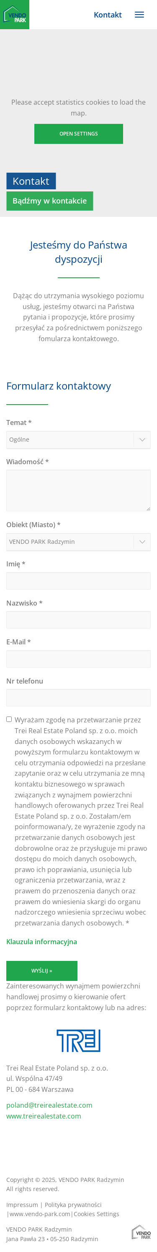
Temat (19, 422)
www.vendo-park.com (40, 1214)
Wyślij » (41, 970)
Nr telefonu (24, 681)
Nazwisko (24, 603)
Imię (16, 563)
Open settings (78, 133)
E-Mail (18, 641)
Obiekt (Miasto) (33, 524)
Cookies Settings (96, 1214)
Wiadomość (27, 461)
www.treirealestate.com (43, 1116)
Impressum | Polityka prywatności (54, 1205)
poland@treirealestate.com (49, 1105)
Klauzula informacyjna (41, 941)
